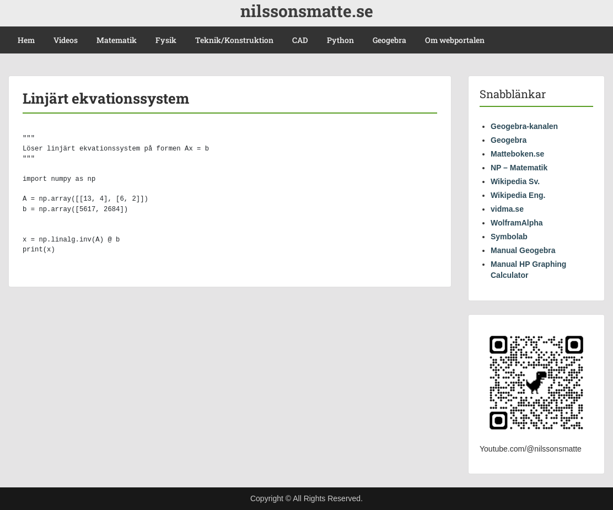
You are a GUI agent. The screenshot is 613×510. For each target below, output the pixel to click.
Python (340, 40)
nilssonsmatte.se (306, 11)
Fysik (165, 40)
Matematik (116, 40)
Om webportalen (455, 40)
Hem (26, 40)
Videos (65, 40)
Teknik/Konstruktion (234, 40)
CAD (300, 40)
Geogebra (389, 40)
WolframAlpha (517, 222)
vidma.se (507, 209)
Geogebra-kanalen (524, 126)
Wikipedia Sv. (515, 181)
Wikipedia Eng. (518, 195)
